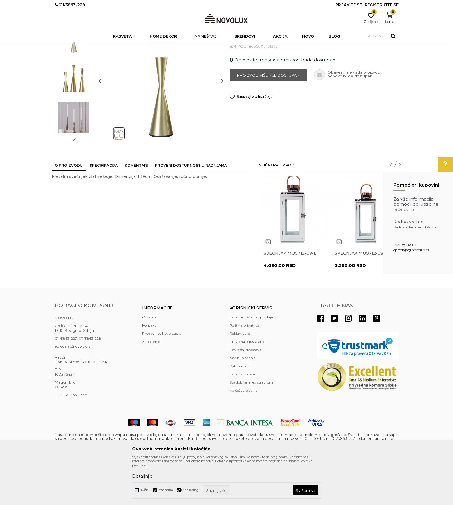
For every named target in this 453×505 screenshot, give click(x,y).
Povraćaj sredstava (245, 392)
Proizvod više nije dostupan (268, 117)
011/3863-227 (66, 380)
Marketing (190, 490)
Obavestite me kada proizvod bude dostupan (282, 102)
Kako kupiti (239, 408)
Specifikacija (104, 207)
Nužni (144, 490)
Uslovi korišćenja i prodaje (251, 359)
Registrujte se (382, 4)
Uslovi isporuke (242, 416)
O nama (149, 359)
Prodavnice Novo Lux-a (161, 375)
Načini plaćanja (243, 400)
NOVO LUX (64, 46)
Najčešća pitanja (244, 432)
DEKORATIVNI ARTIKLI (147, 46)
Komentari (136, 207)
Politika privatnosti (246, 367)
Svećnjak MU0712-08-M (362, 295)
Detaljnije (142, 476)
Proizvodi (86, 46)
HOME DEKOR (111, 46)
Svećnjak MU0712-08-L (290, 295)
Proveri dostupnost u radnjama (191, 207)
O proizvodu (69, 207)
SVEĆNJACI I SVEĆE (188, 46)
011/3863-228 (90, 380)
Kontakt (149, 367)
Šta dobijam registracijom (251, 424)
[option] (74, 81)
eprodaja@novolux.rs (411, 250)
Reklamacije (240, 375)
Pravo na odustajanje (247, 384)
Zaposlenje (151, 384)
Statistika (165, 490)
